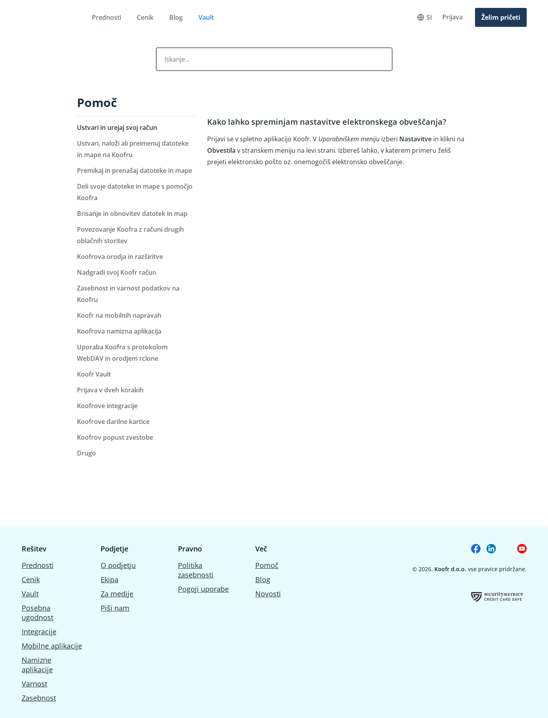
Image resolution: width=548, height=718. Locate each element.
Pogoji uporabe (203, 589)
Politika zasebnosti (195, 570)
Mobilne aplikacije (52, 646)
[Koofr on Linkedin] (491, 548)
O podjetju (118, 565)
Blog (176, 17)
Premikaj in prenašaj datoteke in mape (134, 170)
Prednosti (106, 17)
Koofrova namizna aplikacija (119, 331)
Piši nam (115, 608)
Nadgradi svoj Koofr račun (116, 272)
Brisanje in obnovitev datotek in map (132, 213)
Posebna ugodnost (37, 612)
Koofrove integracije (107, 405)
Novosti (268, 593)
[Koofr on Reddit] (506, 548)
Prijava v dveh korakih (110, 390)
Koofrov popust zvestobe (115, 437)
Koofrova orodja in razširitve (120, 256)
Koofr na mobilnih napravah (119, 315)
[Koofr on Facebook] (476, 548)
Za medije (117, 593)
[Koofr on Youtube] (522, 548)
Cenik (145, 17)
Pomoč (97, 102)
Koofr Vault (94, 374)
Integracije (39, 631)
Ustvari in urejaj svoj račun (117, 127)
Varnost (34, 683)
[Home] (46, 17)
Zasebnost (39, 698)
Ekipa (109, 579)
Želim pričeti (500, 17)
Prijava (452, 17)
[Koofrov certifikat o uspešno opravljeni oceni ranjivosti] (497, 597)
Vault (206, 17)
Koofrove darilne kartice (113, 421)
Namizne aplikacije (37, 664)
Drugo (86, 453)
